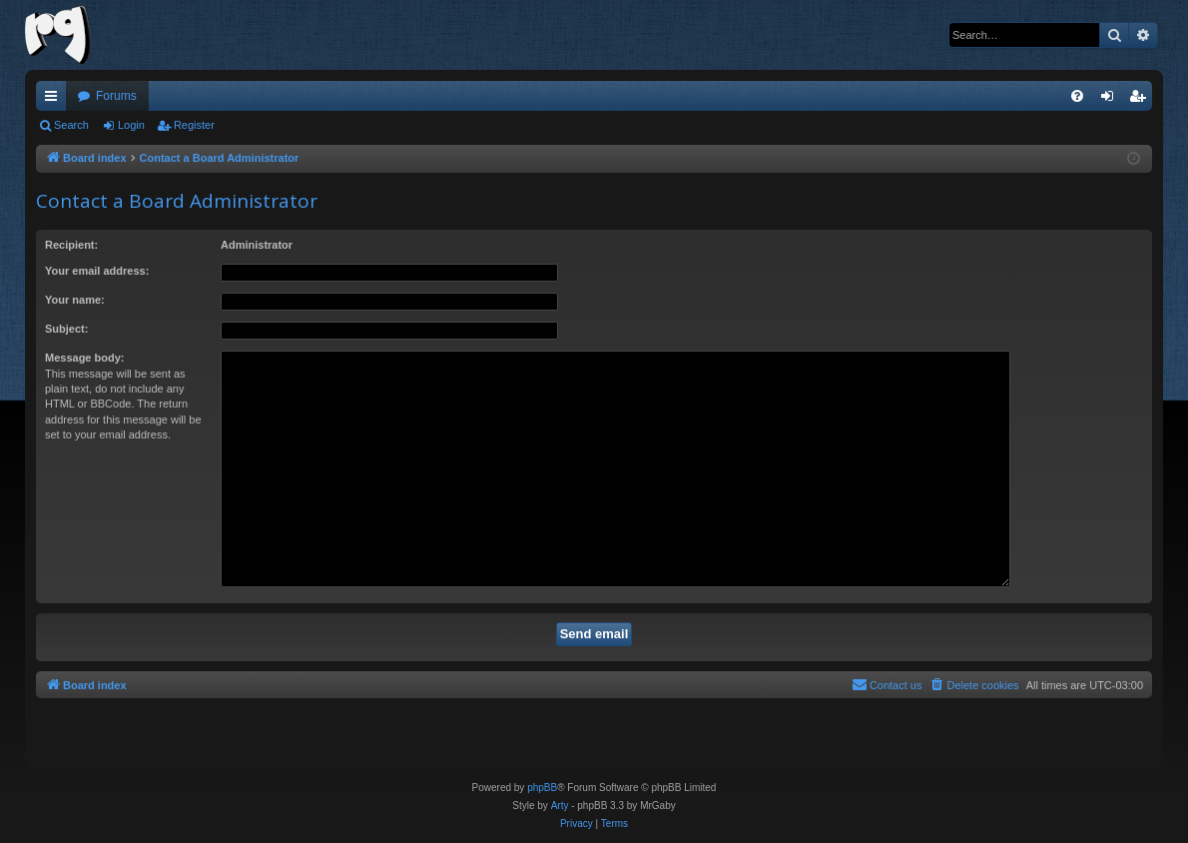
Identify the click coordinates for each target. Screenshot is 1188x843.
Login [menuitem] (1111, 100)
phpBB (542, 787)
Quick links (55, 100)
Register (194, 125)
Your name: (75, 300)
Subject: (66, 329)
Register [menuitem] (1141, 100)
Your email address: (97, 271)
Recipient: (71, 245)
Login (131, 125)
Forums (116, 96)
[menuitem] (1077, 96)
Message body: (84, 358)
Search (71, 125)
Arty (560, 805)
